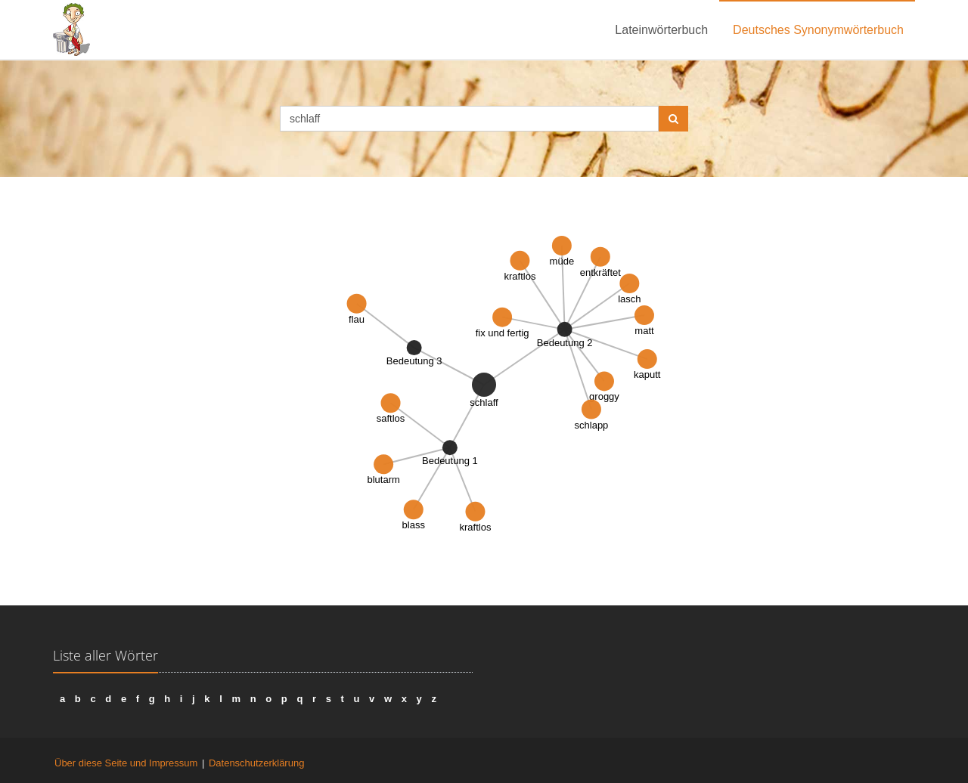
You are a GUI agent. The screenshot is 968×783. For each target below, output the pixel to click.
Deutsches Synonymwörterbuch (818, 29)
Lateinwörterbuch (661, 29)
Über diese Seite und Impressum (125, 763)
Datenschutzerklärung (256, 763)
